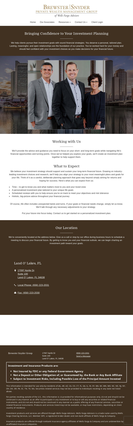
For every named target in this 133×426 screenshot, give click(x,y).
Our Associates (47, 22)
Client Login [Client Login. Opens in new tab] (97, 22)
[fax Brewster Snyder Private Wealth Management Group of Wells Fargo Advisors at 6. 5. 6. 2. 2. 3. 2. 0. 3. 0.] (29, 292)
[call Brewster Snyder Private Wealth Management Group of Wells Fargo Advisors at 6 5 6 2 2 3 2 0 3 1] (33, 285)
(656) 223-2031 (82, 353)
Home (33, 22)
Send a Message (83, 356)
